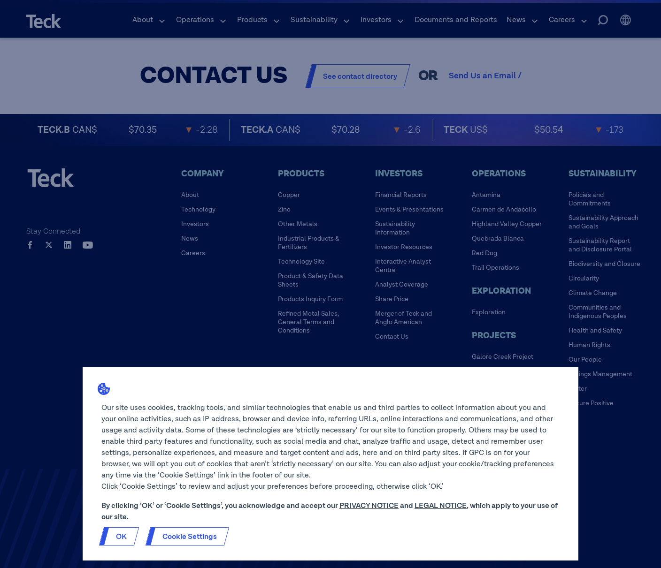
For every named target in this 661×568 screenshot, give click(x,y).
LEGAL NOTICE (441, 505)
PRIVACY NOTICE (369, 505)
